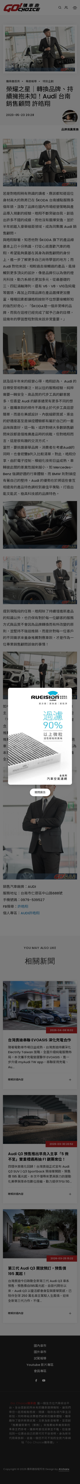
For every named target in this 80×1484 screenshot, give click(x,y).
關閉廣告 (40, 792)
